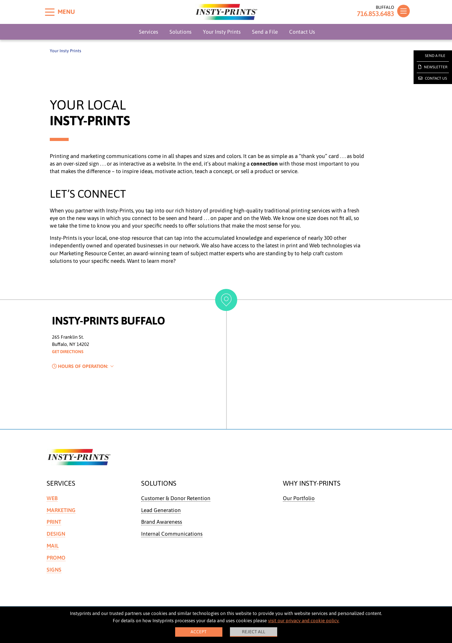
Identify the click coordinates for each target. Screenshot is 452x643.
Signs (54, 569)
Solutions (180, 32)
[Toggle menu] (49, 12)
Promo (56, 557)
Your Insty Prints (222, 32)
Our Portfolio (299, 498)
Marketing (61, 510)
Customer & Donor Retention (175, 498)
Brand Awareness (161, 522)
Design (56, 533)
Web (52, 498)
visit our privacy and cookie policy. (303, 620)
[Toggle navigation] (403, 11)
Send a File (265, 32)
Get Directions (70, 351)
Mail (53, 545)
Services (148, 32)
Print (54, 522)
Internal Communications (172, 533)
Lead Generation (161, 510)
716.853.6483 (372, 14)
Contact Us (302, 32)
